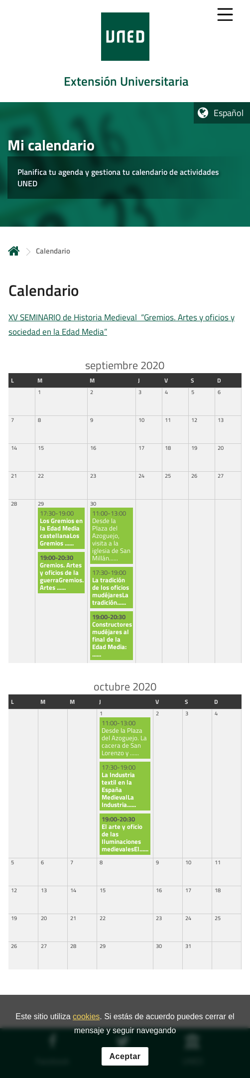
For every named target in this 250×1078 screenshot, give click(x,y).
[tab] (125, 51)
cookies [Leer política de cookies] (86, 1019)
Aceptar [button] (124, 1059)
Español (229, 113)
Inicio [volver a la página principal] (14, 251)
